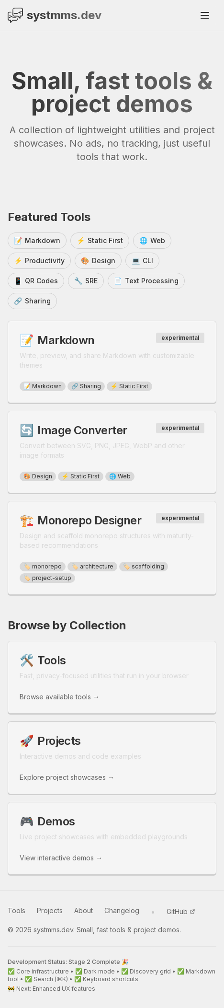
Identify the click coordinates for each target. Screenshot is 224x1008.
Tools (16, 910)
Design (98, 261)
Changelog (121, 910)
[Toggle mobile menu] (204, 15)
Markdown (37, 240)
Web (152, 240)
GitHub (181, 911)
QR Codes (36, 281)
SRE (86, 281)
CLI (142, 261)
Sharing (32, 301)
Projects (50, 910)
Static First (100, 240)
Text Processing (146, 281)
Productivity (39, 261)
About (83, 910)
